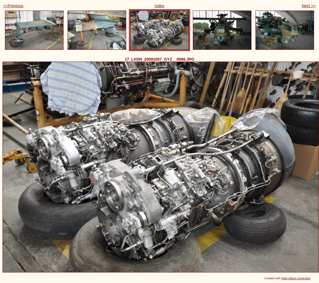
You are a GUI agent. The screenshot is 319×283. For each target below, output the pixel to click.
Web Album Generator (296, 278)
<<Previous (13, 5)
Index (159, 5)
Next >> (309, 5)
